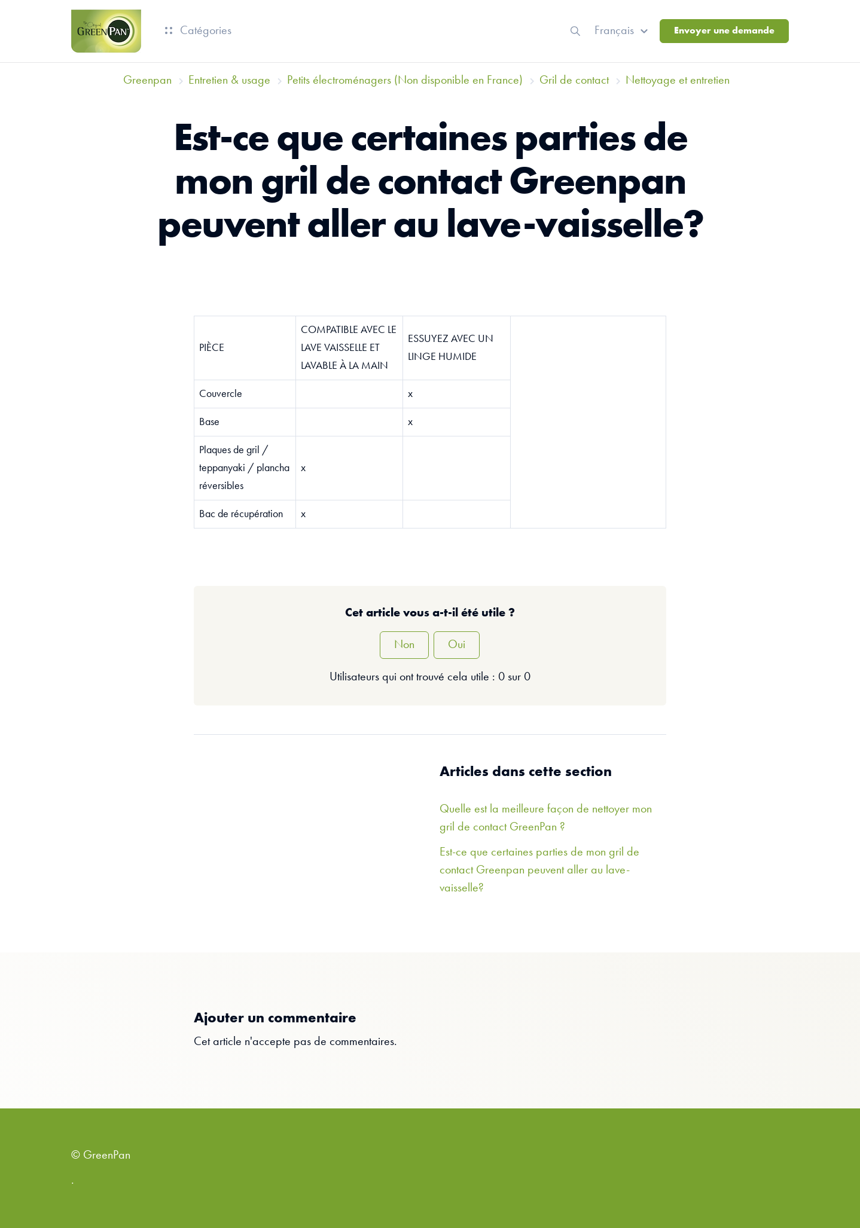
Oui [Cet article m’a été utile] (456, 645)
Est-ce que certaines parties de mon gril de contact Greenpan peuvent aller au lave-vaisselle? (539, 870)
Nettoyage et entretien (678, 81)
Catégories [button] (198, 31)
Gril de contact (574, 81)
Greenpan (147, 81)
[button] (622, 31)
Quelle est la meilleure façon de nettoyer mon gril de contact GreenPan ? (546, 818)
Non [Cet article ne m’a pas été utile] (404, 645)
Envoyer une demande (724, 31)
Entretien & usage (229, 81)
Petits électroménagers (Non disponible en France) (405, 81)
